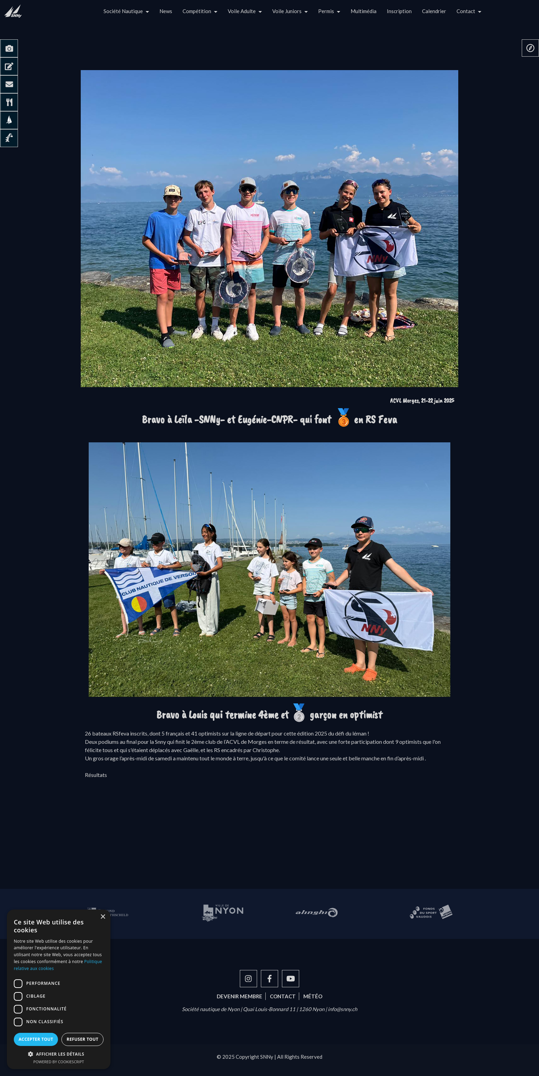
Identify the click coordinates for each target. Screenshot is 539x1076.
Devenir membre (239, 996)
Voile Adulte (242, 11)
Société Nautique (123, 11)
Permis (326, 11)
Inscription (399, 11)
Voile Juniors (287, 11)
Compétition (197, 11)
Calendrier (434, 11)
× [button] (102, 917)
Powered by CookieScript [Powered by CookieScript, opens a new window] (58, 1061)
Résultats (96, 774)
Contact (466, 11)
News (165, 11)
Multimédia (363, 11)
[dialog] (58, 989)
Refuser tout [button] (82, 1039)
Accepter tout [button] (36, 1039)
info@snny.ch (342, 1009)
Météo (312, 996)
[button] (59, 1053)
